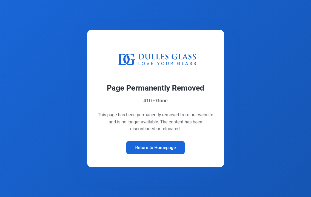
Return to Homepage (155, 147)
